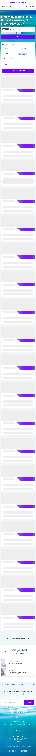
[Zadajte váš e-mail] (13, 702)
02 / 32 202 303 (30, 6)
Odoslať (29, 702)
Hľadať (18, 37)
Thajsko (21, 684)
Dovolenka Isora (5, 684)
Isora (5, 64)
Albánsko (14, 684)
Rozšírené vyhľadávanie (18, 70)
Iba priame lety (8, 48)
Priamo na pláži (23, 48)
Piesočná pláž (23, 51)
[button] (14, 730)
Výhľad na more (8, 51)
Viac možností (22, 54)
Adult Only (7, 53)
